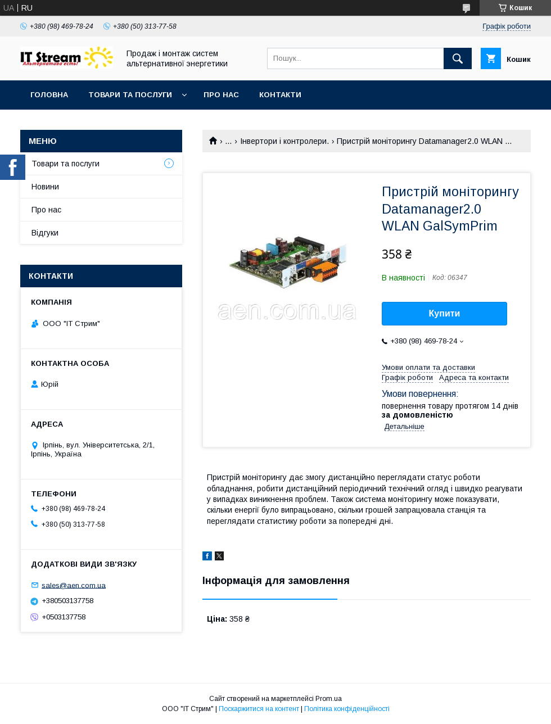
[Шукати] (458, 58)
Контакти (280, 94)
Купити (444, 313)
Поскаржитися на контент (259, 709)
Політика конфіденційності (347, 709)
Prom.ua (328, 699)
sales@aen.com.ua (74, 585)
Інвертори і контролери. (284, 141)
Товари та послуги (130, 94)
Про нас (221, 94)
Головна (49, 94)
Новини (45, 186)
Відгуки (44, 232)
